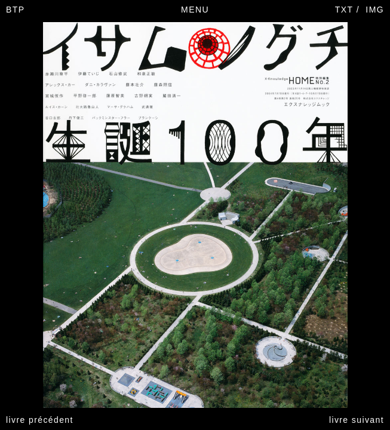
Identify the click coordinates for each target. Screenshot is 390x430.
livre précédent (39, 420)
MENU (195, 9)
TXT (344, 9)
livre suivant (356, 420)
